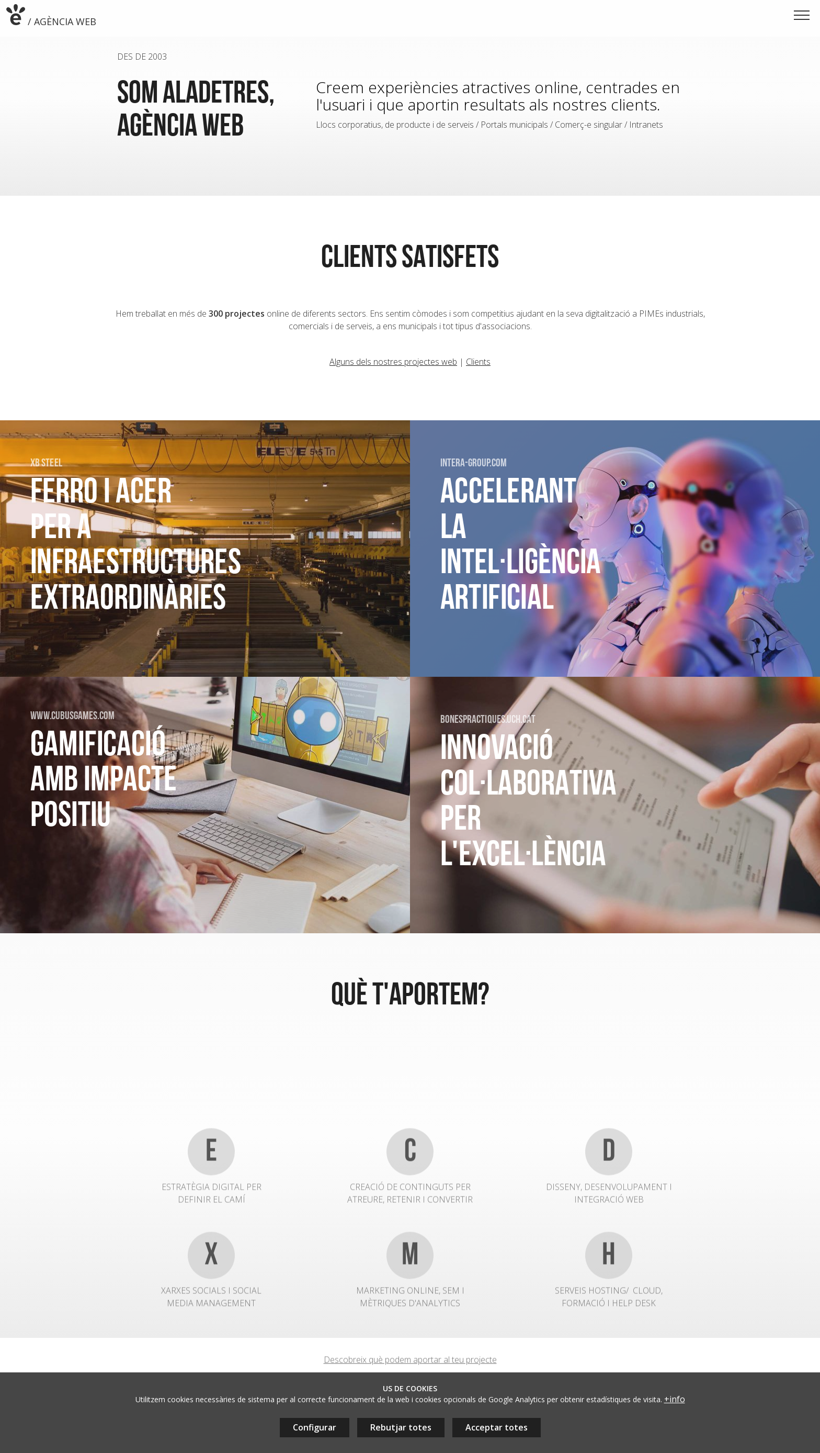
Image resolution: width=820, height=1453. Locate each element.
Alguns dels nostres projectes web (393, 366)
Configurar (314, 1427)
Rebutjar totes (400, 1427)
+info (674, 1399)
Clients (478, 366)
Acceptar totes (496, 1427)
